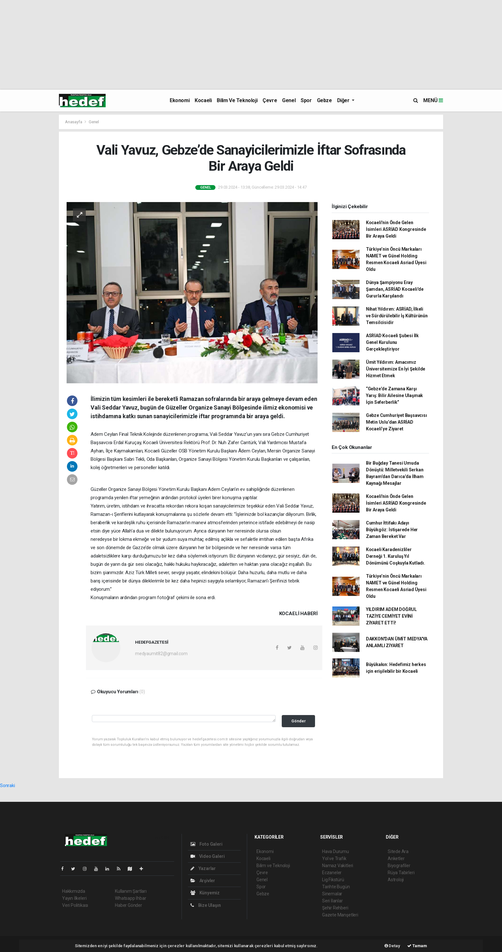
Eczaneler (332, 872)
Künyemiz (205, 892)
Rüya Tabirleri (401, 872)
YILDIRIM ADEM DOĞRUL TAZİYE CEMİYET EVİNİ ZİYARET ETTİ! (391, 616)
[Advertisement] (192, 45)
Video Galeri (207, 856)
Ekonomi (180, 100)
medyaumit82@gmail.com (161, 653)
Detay (392, 945)
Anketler (396, 858)
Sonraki (7, 785)
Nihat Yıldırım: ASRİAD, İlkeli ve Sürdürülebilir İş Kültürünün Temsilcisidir (397, 315)
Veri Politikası (75, 905)
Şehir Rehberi (335, 907)
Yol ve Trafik (334, 858)
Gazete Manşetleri (340, 914)
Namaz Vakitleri (337, 865)
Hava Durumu (335, 851)
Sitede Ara (398, 851)
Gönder (298, 721)
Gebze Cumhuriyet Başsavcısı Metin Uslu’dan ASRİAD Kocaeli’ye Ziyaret (396, 422)
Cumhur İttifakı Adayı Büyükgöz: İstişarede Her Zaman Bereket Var (392, 529)
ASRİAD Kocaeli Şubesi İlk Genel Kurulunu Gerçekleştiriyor (392, 342)
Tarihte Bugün (336, 886)
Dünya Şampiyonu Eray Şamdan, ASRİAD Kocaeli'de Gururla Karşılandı (395, 289)
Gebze (324, 100)
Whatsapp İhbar (130, 898)
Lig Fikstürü (333, 879)
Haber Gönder (128, 905)
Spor (306, 100)
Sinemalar (332, 893)
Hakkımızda (73, 891)
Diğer (344, 100)
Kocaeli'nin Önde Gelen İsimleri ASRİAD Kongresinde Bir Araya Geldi (396, 229)
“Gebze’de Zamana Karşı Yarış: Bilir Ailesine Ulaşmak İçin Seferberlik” (394, 395)
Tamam (417, 945)
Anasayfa (74, 121)
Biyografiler (399, 865)
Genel (289, 100)
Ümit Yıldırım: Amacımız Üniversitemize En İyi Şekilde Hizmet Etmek (395, 369)
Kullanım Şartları (131, 891)
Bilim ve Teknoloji (237, 100)
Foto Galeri (206, 844)
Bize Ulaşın (205, 905)
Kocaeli (203, 100)
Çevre (270, 100)
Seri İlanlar (332, 900)
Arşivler (202, 880)
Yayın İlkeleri (74, 898)
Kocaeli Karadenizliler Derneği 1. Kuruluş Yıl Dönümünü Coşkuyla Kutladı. (395, 556)
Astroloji (396, 879)
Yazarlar (203, 868)
